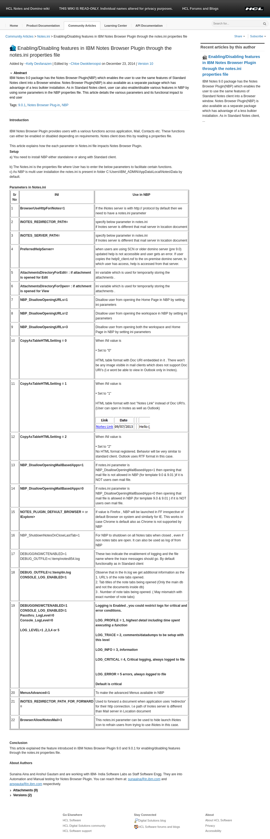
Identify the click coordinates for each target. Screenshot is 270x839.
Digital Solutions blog (150, 821)
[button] (13, 26)
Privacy (210, 825)
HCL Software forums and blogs (157, 827)
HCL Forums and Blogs (200, 9)
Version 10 (145, 64)
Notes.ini (43, 36)
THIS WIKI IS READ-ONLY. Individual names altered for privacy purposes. (116, 9)
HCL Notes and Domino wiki (28, 9)
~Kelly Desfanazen (38, 64)
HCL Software (72, 820)
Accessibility (213, 830)
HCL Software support (77, 830)
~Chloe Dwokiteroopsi (85, 64)
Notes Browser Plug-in (43, 105)
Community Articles (19, 36)
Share (239, 36)
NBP (65, 105)
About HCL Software (218, 820)
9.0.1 (22, 105)
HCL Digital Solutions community (84, 825)
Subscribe (258, 36)
